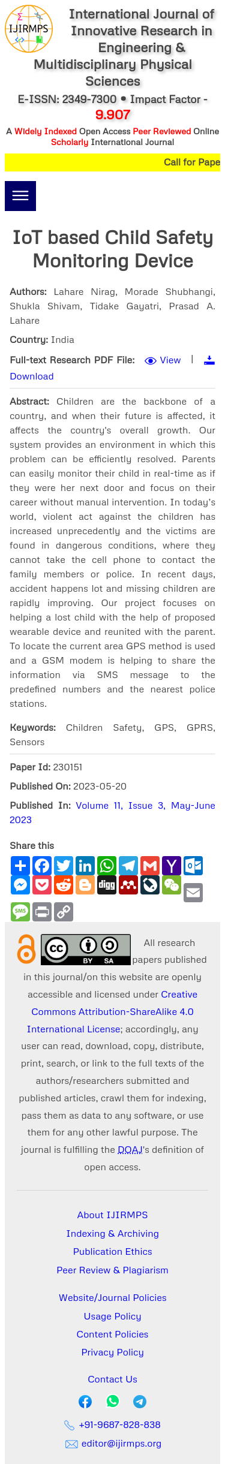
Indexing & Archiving (112, 1233)
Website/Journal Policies (113, 1297)
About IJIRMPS (112, 1215)
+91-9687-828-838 (112, 1424)
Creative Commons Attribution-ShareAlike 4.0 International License (111, 1011)
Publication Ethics (112, 1251)
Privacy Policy (112, 1352)
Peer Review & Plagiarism (112, 1270)
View (170, 360)
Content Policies (113, 1334)
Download (32, 376)
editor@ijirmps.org (113, 1443)
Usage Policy (112, 1316)
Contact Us (112, 1379)
